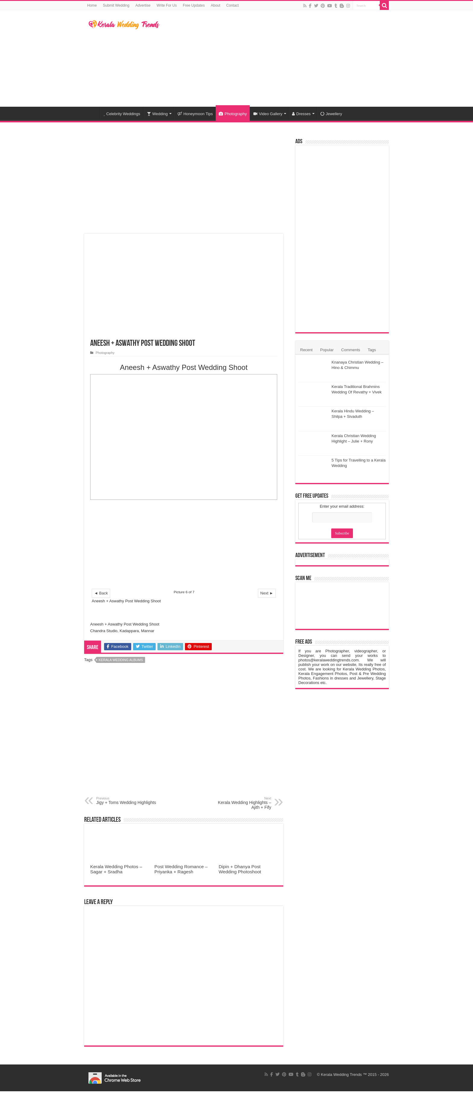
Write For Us (167, 5)
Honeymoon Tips (195, 114)
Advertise (143, 5)
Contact (232, 5)
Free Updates (194, 5)
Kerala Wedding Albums (121, 660)
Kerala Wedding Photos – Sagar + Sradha (116, 869)
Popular (327, 350)
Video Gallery (267, 114)
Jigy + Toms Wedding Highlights (127, 800)
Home (92, 5)
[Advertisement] (274, 58)
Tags (372, 350)
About (215, 5)
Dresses (301, 114)
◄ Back (101, 593)
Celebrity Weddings (121, 114)
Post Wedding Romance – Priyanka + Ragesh (181, 869)
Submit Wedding (116, 5)
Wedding (157, 114)
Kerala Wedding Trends (341, 1074)
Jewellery (331, 114)
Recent (306, 350)
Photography (233, 114)
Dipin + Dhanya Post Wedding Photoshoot (240, 869)
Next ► (266, 593)
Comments (350, 350)
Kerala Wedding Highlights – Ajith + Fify (240, 803)
